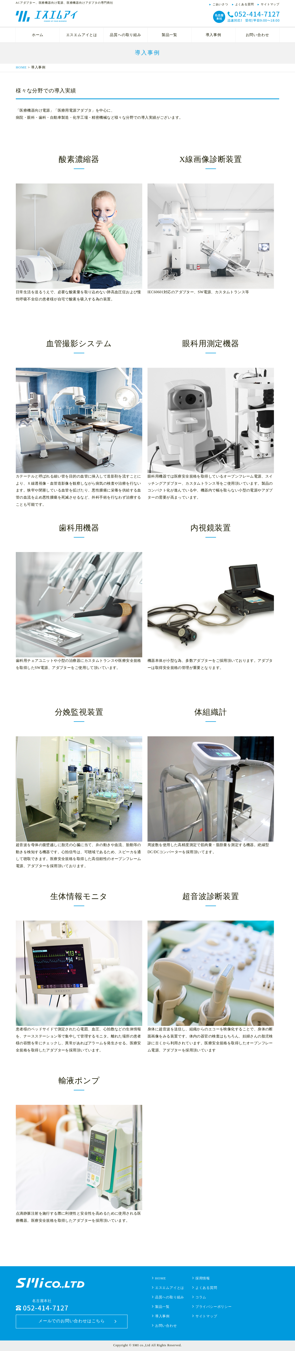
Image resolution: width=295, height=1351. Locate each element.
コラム (200, 1297)
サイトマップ (270, 4)
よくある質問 (244, 4)
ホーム (37, 35)
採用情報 (202, 1278)
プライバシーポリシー (213, 1307)
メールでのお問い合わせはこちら (71, 1321)
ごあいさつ (220, 4)
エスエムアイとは (81, 35)
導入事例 (213, 35)
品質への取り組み (125, 35)
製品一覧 (169, 35)
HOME (21, 67)
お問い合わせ (257, 35)
